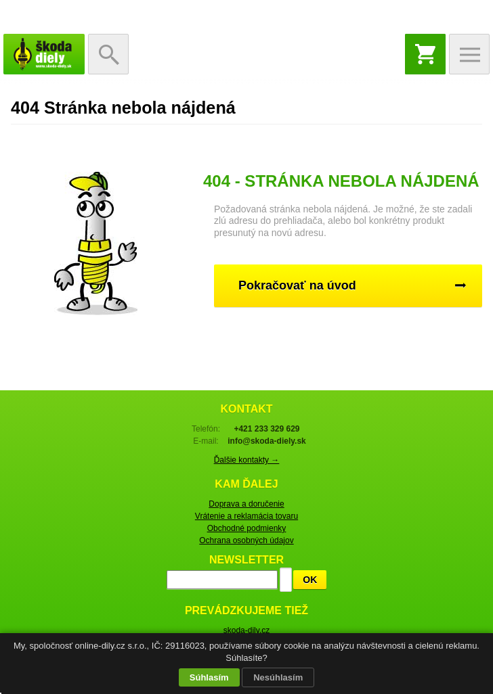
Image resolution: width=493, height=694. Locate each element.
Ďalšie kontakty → (247, 460)
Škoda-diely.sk (44, 54)
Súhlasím (209, 677)
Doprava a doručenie (246, 504)
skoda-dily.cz (246, 630)
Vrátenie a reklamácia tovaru (246, 516)
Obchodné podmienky (246, 528)
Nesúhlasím (278, 677)
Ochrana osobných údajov (246, 540)
